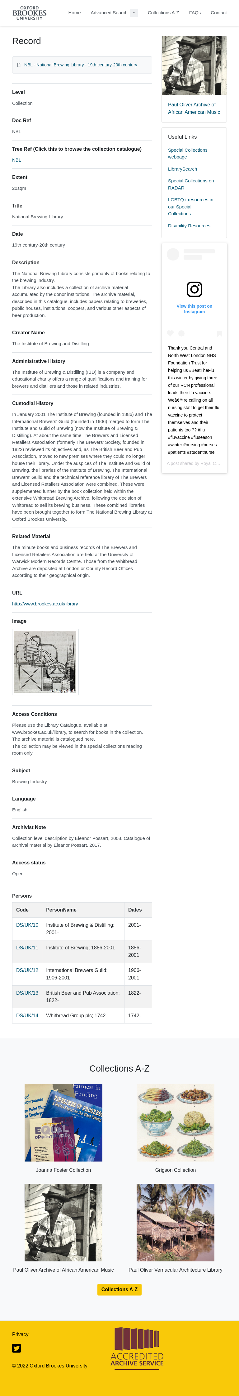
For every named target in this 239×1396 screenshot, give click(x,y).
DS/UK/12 (27, 970)
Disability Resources (189, 225)
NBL (16, 160)
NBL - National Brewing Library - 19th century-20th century (80, 64)
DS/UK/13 (27, 993)
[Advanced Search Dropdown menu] (134, 13)
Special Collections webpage (188, 153)
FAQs (195, 12)
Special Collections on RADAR (191, 184)
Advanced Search (109, 12)
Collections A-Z (163, 12)
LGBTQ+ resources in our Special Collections (190, 206)
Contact (219, 12)
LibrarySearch (182, 169)
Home (74, 12)
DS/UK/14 (27, 1015)
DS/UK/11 (27, 947)
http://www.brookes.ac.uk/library (45, 603)
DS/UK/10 (27, 925)
